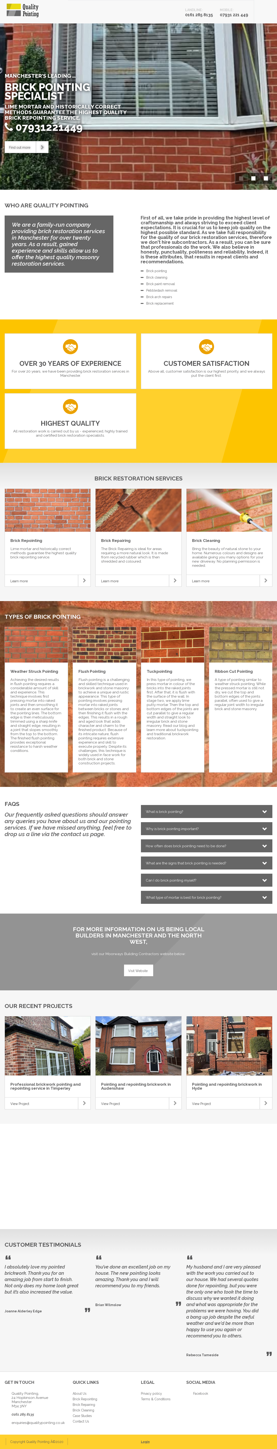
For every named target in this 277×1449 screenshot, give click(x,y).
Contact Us (81, 1421)
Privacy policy (151, 1393)
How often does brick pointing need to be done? (186, 846)
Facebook (200, 1393)
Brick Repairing (84, 1405)
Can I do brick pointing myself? (171, 880)
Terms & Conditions (156, 1399)
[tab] (207, 811)
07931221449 (49, 127)
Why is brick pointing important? (172, 829)
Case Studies (82, 1416)
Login (145, 1441)
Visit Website (138, 971)
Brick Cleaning (83, 1410)
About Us (80, 1393)
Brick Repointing (85, 1399)
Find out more (28, 147)
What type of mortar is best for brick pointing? (183, 897)
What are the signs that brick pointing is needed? (186, 863)
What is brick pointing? (164, 812)
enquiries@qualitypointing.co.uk (38, 1422)
